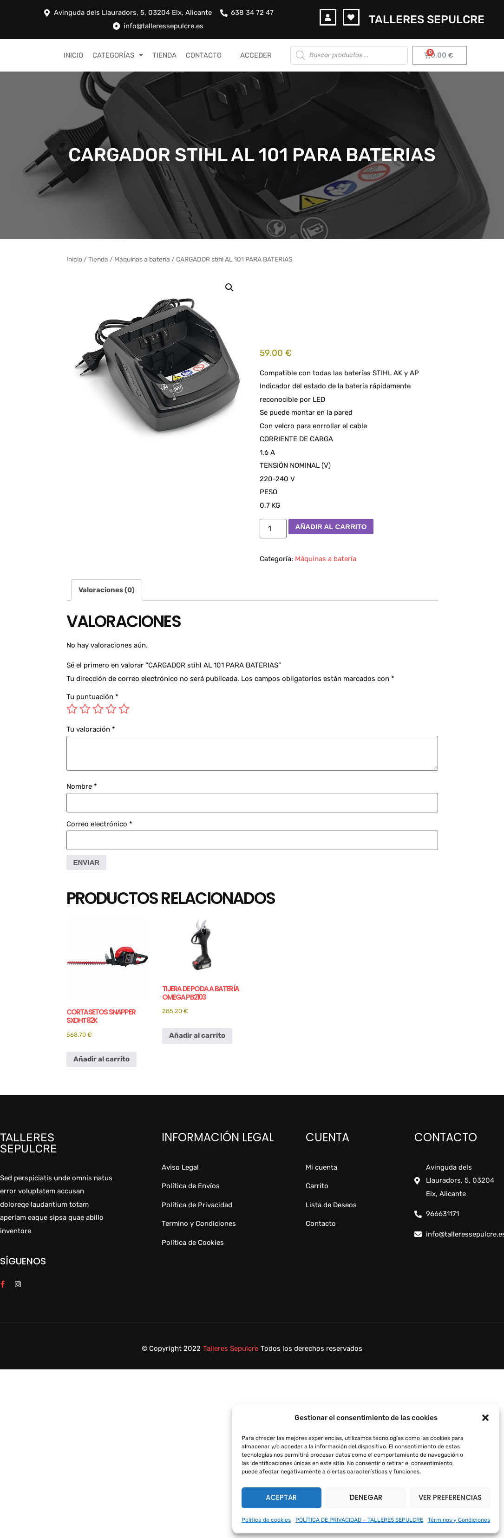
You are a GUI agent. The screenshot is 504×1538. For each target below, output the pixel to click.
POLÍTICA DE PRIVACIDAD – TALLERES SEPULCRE (359, 1520)
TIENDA (164, 55)
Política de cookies (266, 1520)
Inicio (74, 259)
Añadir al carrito (331, 526)
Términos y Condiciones (459, 1520)
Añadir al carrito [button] (101, 1059)
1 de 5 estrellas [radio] (72, 708)
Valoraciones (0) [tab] (107, 590)
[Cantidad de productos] (273, 528)
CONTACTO (204, 55)
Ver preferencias (450, 1497)
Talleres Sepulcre (426, 19)
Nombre (81, 786)
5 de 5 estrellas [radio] (124, 708)
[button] (485, 1417)
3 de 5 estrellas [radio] (98, 708)
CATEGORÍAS (117, 55)
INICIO (73, 55)
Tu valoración (90, 729)
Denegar (366, 1497)
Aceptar (281, 1497)
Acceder (256, 55)
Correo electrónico (99, 824)
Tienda (98, 259)
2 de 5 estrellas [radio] (85, 708)
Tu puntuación (92, 697)
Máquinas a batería (142, 259)
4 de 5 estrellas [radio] (111, 708)
